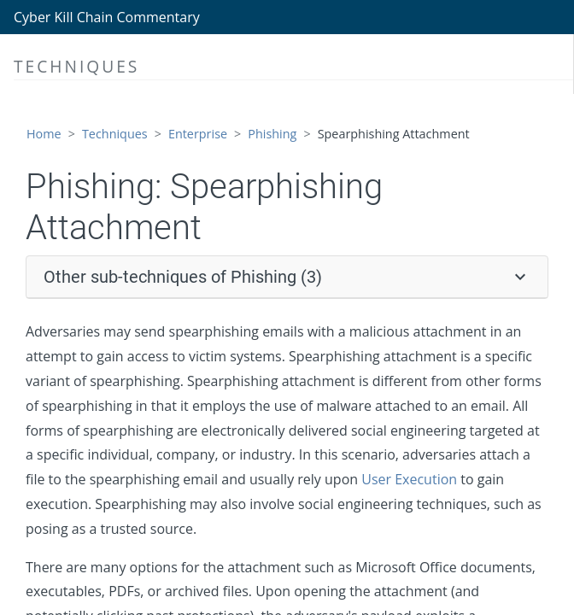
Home (44, 134)
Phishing (272, 134)
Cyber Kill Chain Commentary (107, 17)
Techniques (115, 134)
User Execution (409, 479)
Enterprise (197, 134)
